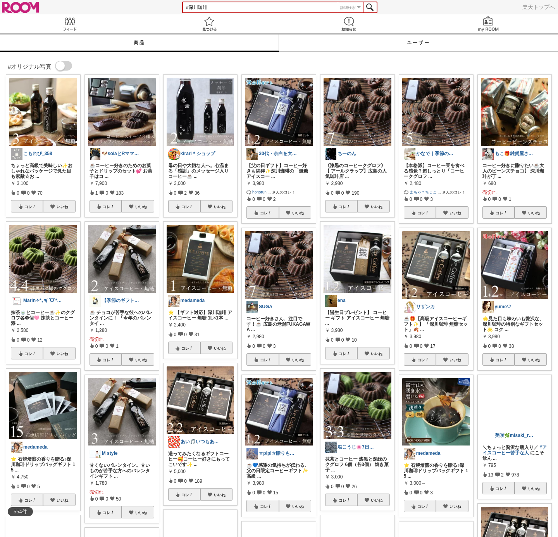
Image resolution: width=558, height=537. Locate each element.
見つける (209, 23)
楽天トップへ (538, 7)
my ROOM (488, 23)
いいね (62, 207)
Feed (70, 23)
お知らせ (348, 23)
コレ (30, 207)
